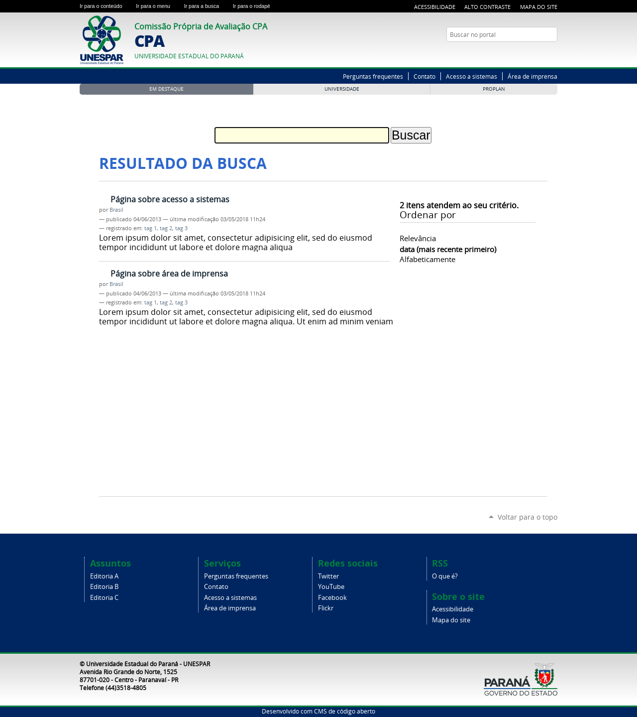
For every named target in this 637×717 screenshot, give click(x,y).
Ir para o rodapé (256, 6)
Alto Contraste (487, 6)
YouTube (552, 54)
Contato (424, 76)
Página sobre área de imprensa (169, 273)
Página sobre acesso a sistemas (169, 199)
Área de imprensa (532, 76)
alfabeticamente (427, 259)
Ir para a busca (206, 6)
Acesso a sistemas (471, 76)
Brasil (116, 209)
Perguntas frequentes (373, 76)
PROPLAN (494, 89)
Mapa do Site (538, 6)
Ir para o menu (158, 6)
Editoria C (104, 597)
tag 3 (181, 228)
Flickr (325, 608)
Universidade (341, 89)
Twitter (540, 54)
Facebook (332, 597)
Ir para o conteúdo (106, 6)
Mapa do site (451, 620)
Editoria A (104, 576)
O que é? (445, 576)
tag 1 (150, 228)
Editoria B (104, 586)
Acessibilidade (434, 6)
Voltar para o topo (527, 517)
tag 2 (166, 228)
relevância (418, 238)
